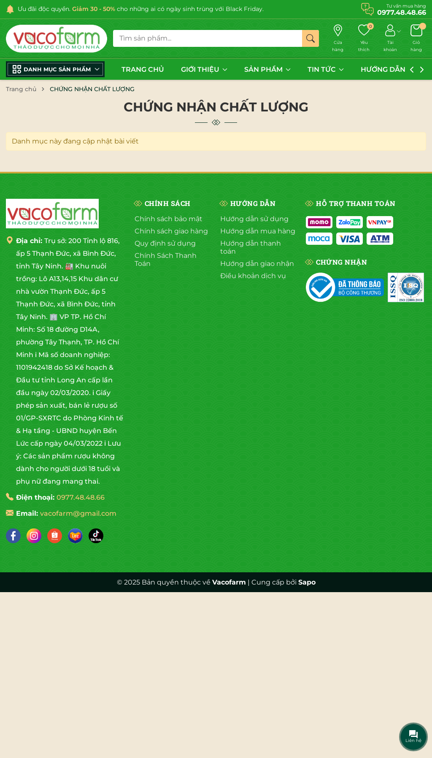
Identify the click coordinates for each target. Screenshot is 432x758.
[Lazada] (75, 535)
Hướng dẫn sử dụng (254, 219)
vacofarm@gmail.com (78, 513)
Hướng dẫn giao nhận (257, 264)
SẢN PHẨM (267, 69)
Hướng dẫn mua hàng (257, 231)
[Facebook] (13, 535)
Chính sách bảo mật (168, 219)
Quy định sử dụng (165, 243)
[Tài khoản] (390, 38)
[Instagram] (34, 535)
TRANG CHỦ (143, 69)
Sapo (307, 582)
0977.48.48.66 (81, 497)
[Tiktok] (96, 535)
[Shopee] (54, 535)
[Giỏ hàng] (416, 38)
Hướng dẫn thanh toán (250, 247)
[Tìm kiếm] (310, 38)
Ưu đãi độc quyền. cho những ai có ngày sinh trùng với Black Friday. (141, 9)
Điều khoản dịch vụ (253, 276)
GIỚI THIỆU (204, 69)
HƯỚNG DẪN (387, 69)
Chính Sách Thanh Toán (166, 260)
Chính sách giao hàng (171, 231)
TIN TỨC (326, 69)
